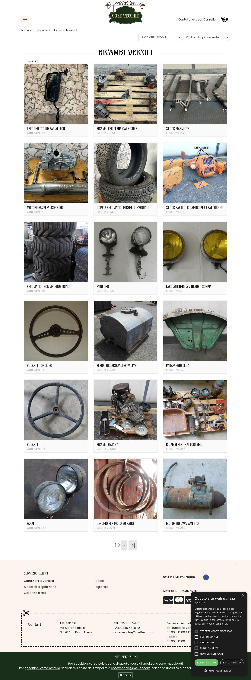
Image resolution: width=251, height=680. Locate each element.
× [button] (243, 595)
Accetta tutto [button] (206, 662)
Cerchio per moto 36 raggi (116, 523)
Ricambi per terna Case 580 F (117, 128)
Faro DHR (103, 286)
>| (132, 545)
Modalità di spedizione (40, 587)
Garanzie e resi (35, 593)
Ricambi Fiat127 (107, 444)
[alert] (219, 634)
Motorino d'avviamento (182, 523)
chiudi (125, 675)
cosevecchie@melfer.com (133, 632)
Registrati (101, 587)
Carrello (210, 19)
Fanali (31, 523)
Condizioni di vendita (39, 581)
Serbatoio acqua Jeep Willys (116, 365)
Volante (32, 444)
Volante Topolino (39, 365)
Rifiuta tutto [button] (232, 662)
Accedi (197, 19)
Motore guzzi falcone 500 (45, 207)
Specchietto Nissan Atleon (46, 128)
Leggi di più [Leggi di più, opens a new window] (222, 623)
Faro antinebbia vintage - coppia (188, 286)
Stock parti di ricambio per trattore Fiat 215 (198, 207)
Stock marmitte (177, 128)
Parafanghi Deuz (177, 365)
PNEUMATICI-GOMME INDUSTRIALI (48, 286)
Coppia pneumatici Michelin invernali (123, 207)
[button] (219, 670)
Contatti (184, 19)
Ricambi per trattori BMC (184, 444)
